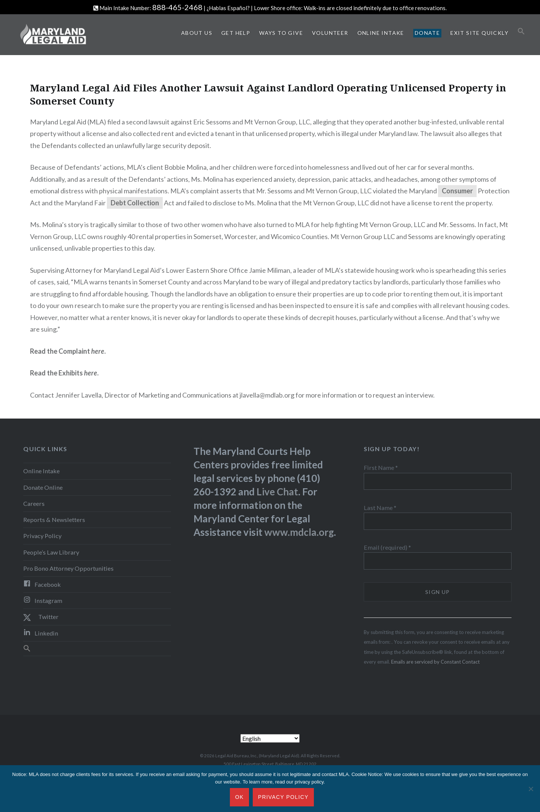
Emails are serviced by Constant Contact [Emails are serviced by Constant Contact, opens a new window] (435, 662)
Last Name (380, 507)
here (90, 373)
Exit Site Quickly (479, 33)
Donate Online (43, 487)
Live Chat (277, 492)
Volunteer (330, 33)
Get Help (235, 33)
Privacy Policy (42, 535)
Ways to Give (281, 33)
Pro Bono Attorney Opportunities (68, 568)
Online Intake (380, 33)
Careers (34, 503)
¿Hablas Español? (228, 7)
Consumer (457, 191)
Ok (239, 797)
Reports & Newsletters (54, 519)
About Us (196, 33)
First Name (381, 467)
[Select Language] (270, 738)
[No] (530, 789)
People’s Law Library (51, 552)
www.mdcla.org (299, 532)
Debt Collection (135, 203)
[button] (521, 31)
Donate (427, 33)
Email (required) (387, 547)
